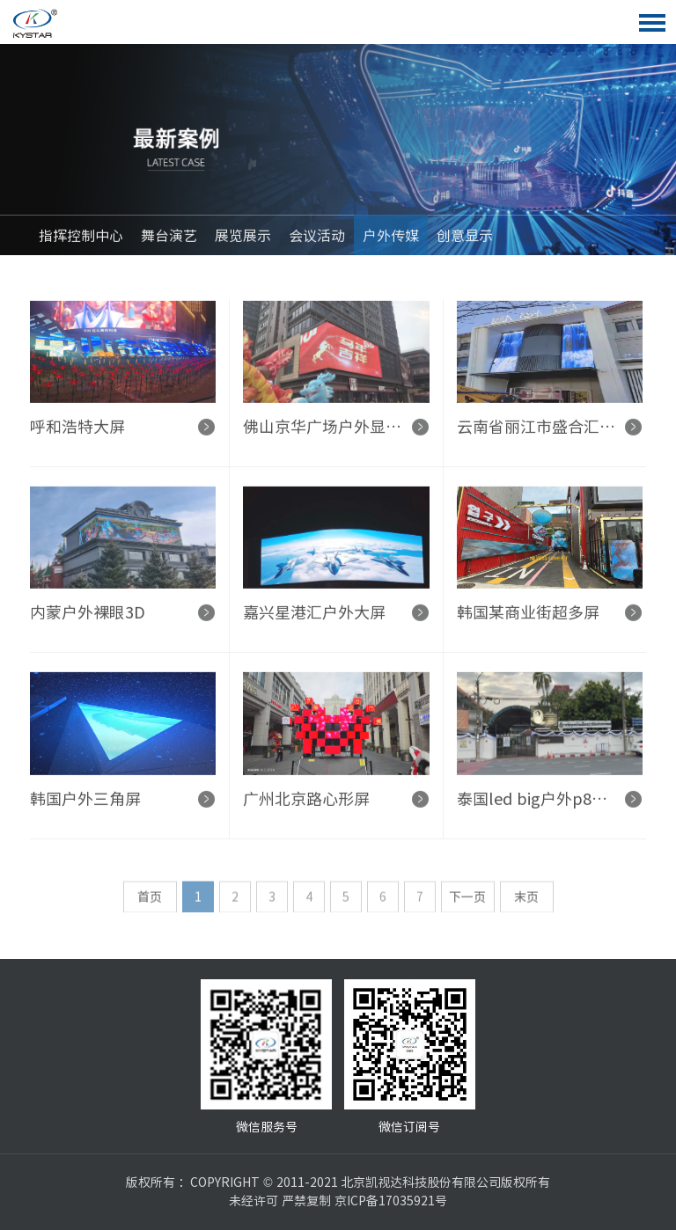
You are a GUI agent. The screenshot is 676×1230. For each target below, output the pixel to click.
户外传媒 (391, 238)
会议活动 (317, 238)
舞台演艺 (169, 238)
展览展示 (243, 238)
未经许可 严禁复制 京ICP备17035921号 (338, 1201)
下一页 (467, 903)
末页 (526, 903)
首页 (149, 903)
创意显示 (465, 238)
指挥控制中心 (81, 238)
